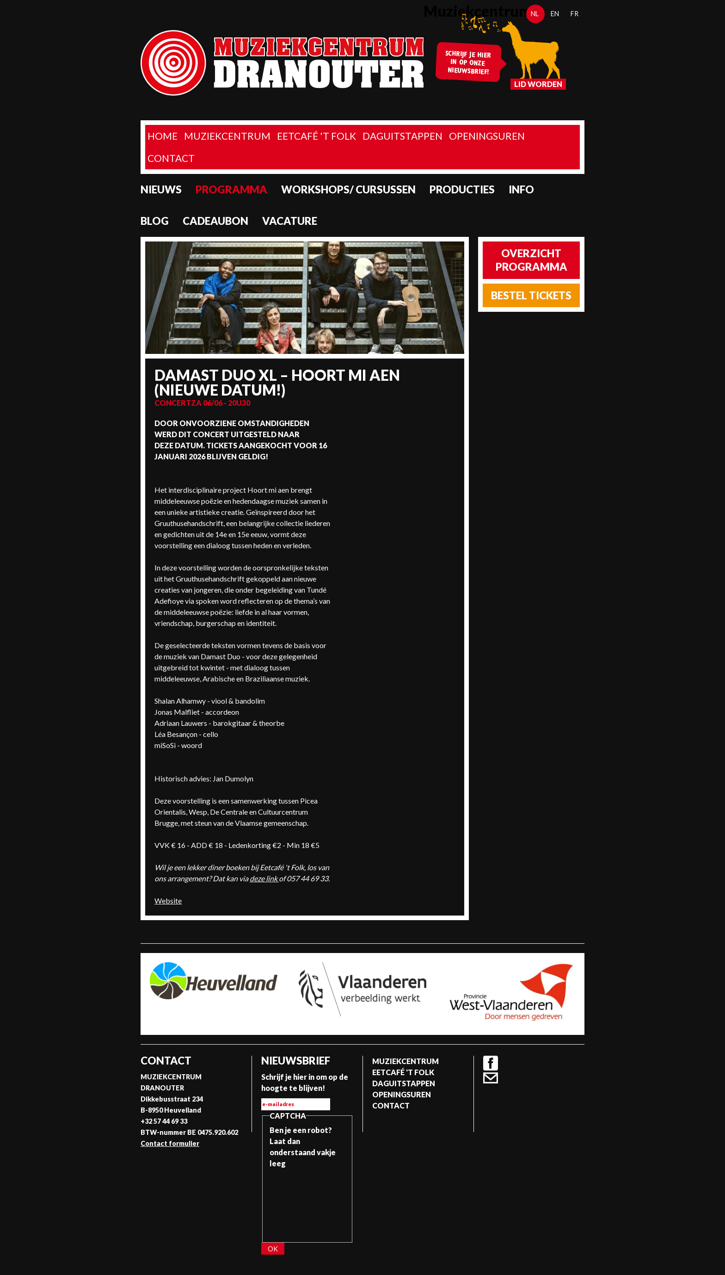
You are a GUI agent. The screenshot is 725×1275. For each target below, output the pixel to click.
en (555, 14)
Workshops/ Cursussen (348, 189)
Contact (171, 158)
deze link (264, 878)
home (162, 136)
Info (521, 189)
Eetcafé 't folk (316, 136)
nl (535, 14)
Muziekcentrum (227, 136)
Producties (462, 189)
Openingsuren (487, 136)
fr (574, 14)
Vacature (289, 221)
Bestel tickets (531, 295)
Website (168, 900)
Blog (155, 221)
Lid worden (538, 84)
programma (231, 189)
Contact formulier (170, 1143)
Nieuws (161, 189)
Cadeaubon (215, 221)
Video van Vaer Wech (398, 452)
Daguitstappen (402, 136)
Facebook (490, 1063)
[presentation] (307, 1202)
